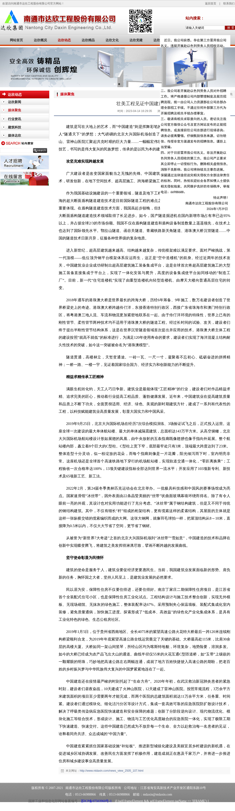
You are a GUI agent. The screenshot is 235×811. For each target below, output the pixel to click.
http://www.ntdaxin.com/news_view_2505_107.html (111, 770)
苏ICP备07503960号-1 (96, 801)
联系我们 (229, 3)
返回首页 (210, 3)
